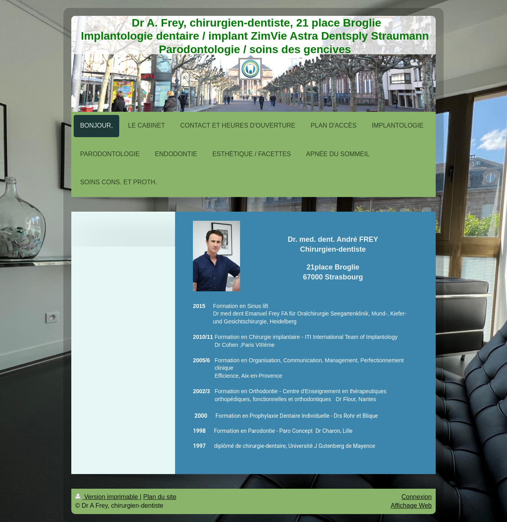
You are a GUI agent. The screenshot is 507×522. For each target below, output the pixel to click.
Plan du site (160, 496)
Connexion (417, 496)
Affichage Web (411, 505)
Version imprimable (107, 496)
